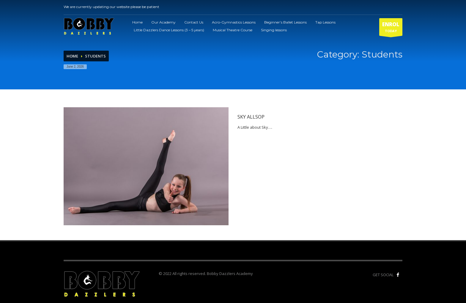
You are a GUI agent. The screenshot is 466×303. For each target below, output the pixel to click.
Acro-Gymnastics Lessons (234, 22)
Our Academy (163, 22)
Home (137, 22)
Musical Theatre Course (232, 30)
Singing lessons (274, 30)
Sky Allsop (251, 117)
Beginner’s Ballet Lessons (285, 22)
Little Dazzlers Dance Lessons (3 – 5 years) (169, 30)
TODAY (390, 28)
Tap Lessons (325, 22)
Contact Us (193, 22)
